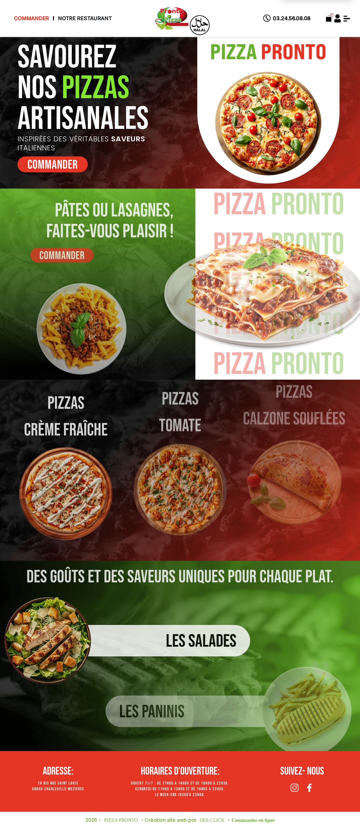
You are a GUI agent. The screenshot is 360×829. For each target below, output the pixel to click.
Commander (31, 18)
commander (53, 164)
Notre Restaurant (85, 18)
